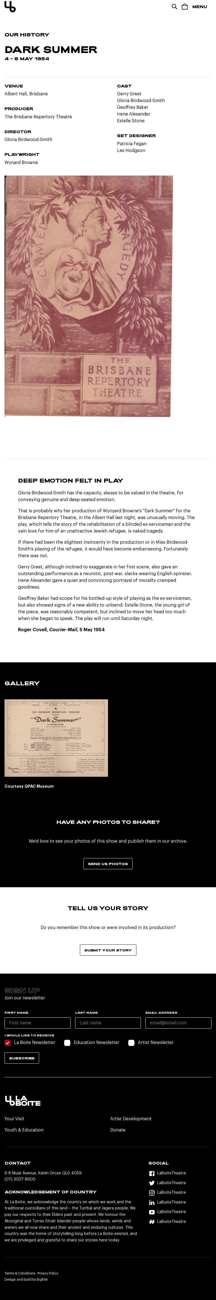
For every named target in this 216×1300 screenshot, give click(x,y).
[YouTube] (180, 1212)
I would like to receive (29, 1035)
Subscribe (22, 1058)
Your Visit (14, 1119)
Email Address (161, 1012)
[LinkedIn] (180, 1202)
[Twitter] (180, 1183)
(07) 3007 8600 (19, 1179)
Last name (86, 1012)
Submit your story (108, 950)
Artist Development (131, 1119)
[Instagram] (180, 1193)
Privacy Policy (47, 1273)
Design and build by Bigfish (26, 1279)
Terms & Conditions (19, 1273)
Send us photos (108, 864)
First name (16, 1012)
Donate (117, 1130)
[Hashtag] (180, 1222)
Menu (199, 6)
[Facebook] (180, 1173)
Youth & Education (24, 1130)
